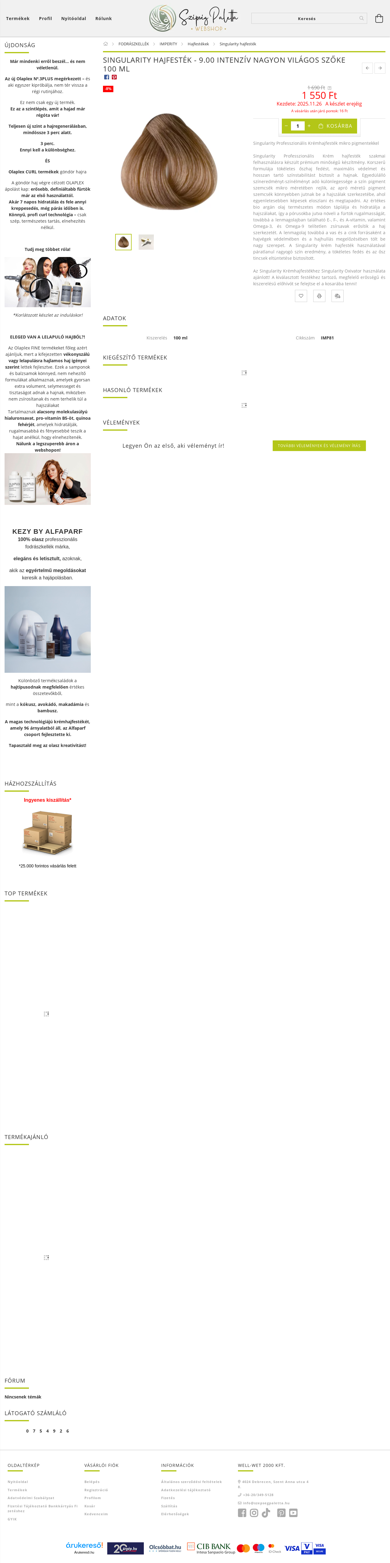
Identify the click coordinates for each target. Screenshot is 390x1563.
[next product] (379, 68)
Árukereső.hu (84, 1552)
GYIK (12, 1519)
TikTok (267, 1513)
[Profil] (45, 18)
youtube (293, 1513)
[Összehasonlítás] (338, 296)
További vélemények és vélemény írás (319, 445)
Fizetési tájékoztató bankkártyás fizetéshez (43, 1508)
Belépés (92, 1481)
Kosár (89, 1506)
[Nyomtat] (319, 296)
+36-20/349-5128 (258, 1494)
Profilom (92, 1497)
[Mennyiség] (298, 125)
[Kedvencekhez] (301, 296)
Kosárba (340, 126)
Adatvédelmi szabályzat (31, 1497)
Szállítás (169, 1506)
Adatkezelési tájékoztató (186, 1490)
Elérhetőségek (175, 1514)
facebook (242, 1513)
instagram (254, 1513)
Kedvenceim (96, 1514)
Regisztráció (96, 1490)
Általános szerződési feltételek (191, 1481)
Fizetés (168, 1497)
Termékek (17, 1490)
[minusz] (286, 125)
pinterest (281, 1513)
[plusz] (309, 125)
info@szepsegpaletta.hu (266, 1503)
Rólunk (103, 18)
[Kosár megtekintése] (19, 18)
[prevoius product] (367, 68)
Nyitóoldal (73, 18)
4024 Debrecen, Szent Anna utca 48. (273, 1484)
